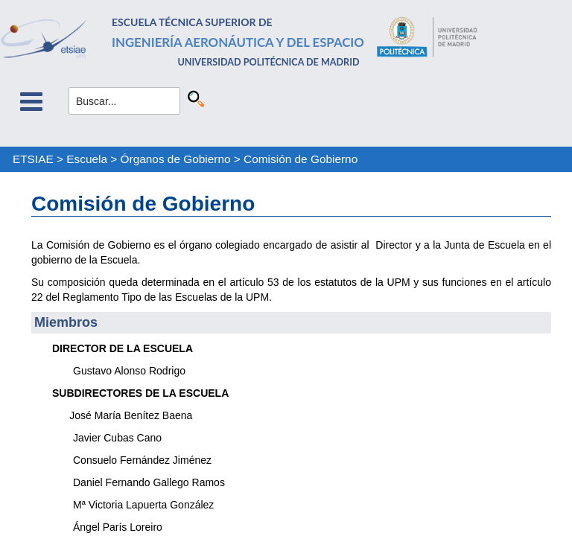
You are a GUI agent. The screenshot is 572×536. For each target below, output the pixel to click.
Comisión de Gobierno (301, 159)
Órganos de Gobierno (176, 159)
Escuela (86, 159)
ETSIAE (33, 159)
